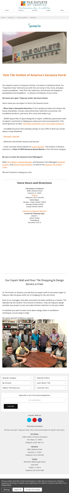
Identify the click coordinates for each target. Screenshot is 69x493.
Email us (34, 195)
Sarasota (34, 446)
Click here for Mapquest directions (34, 211)
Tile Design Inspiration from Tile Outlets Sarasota (43, 124)
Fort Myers (34, 434)
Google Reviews (37, 147)
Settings (6, 489)
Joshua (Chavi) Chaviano (23, 164)
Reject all (17, 489)
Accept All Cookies (33, 489)
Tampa (34, 459)
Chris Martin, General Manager (19, 162)
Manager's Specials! (11, 136)
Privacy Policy (6, 485)
